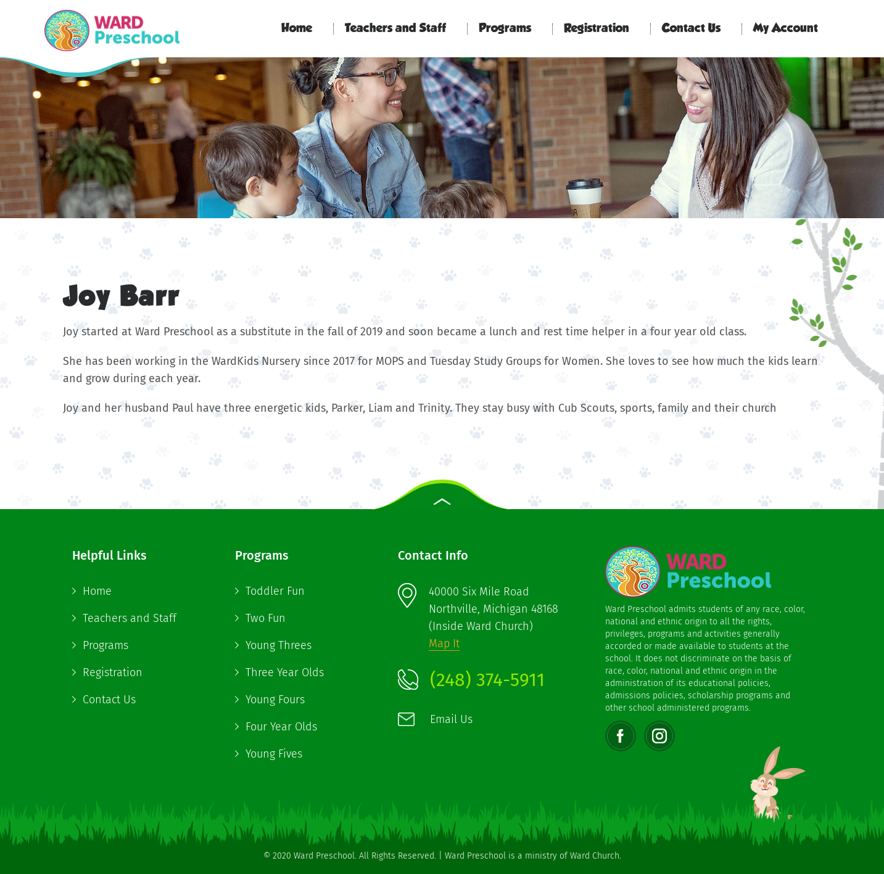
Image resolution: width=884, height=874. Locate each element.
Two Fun (266, 618)
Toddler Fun (275, 591)
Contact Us (691, 29)
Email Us (451, 719)
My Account (785, 29)
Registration (596, 29)
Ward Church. (595, 856)
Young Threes (279, 645)
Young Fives (274, 754)
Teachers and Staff (395, 29)
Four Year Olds (281, 726)
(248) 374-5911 (487, 680)
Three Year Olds (285, 672)
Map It (444, 643)
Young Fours (275, 699)
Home (296, 29)
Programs (505, 29)
